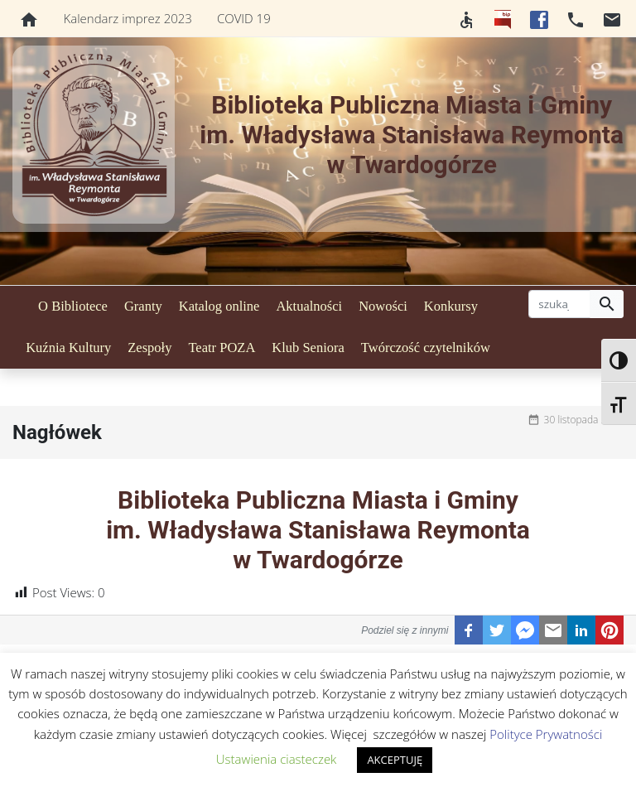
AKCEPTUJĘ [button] (394, 759)
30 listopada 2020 (584, 420)
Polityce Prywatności (545, 734)
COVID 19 (244, 18)
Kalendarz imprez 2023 (128, 18)
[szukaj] (559, 304)
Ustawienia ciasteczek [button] (276, 759)
